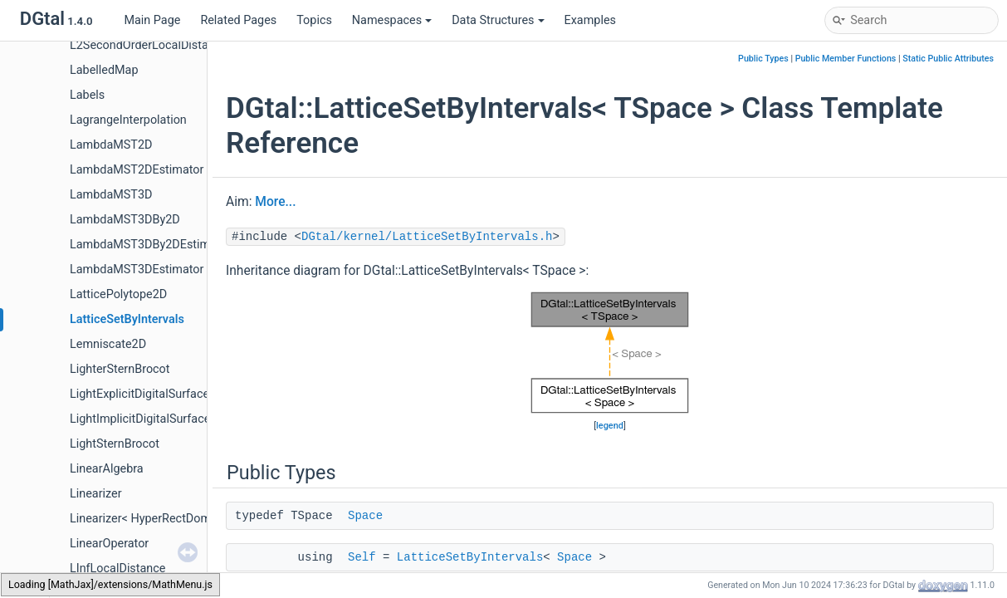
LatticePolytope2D (118, 294)
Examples (590, 20)
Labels (87, 95)
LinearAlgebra (107, 469)
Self (362, 557)
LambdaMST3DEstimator (136, 269)
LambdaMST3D (111, 195)
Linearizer (96, 494)
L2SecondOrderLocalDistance (148, 45)
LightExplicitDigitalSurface (139, 394)
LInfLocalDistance (117, 568)
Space (365, 515)
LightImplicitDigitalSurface (140, 419)
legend (609, 425)
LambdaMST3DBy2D (125, 220)
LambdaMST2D (111, 145)
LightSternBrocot (114, 444)
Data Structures (498, 20)
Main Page (152, 20)
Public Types (763, 58)
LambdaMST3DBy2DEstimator (151, 245)
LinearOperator (109, 544)
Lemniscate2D (108, 344)
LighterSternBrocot (120, 369)
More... (275, 201)
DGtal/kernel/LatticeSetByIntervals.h (426, 236)
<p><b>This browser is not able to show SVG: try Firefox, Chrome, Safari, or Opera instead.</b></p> (609, 352)
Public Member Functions (846, 58)
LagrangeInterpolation (128, 120)
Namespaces (392, 20)
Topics (314, 20)
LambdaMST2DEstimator (136, 170)
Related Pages (238, 20)
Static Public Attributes (948, 58)
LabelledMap (104, 70)
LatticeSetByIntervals (127, 319)
